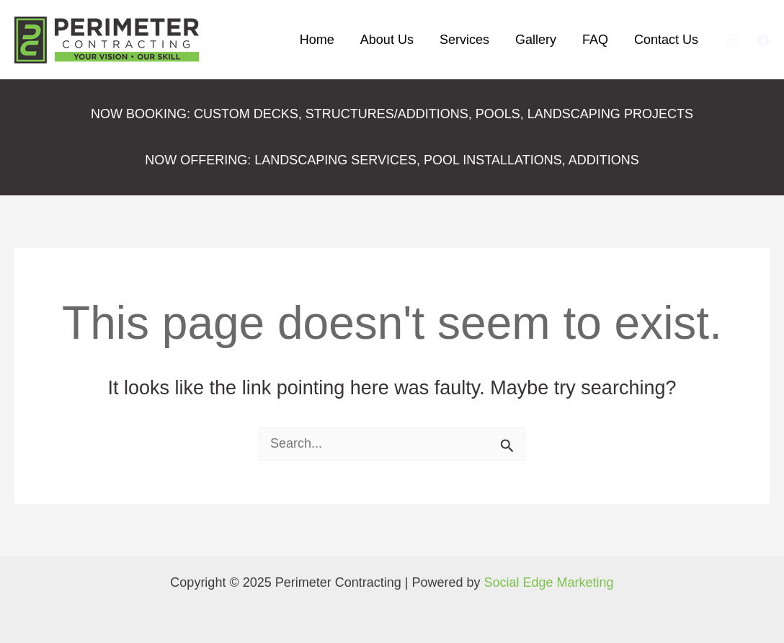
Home (317, 39)
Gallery (535, 39)
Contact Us (666, 39)
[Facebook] (763, 40)
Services (464, 39)
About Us (387, 39)
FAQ (595, 39)
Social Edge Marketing (549, 582)
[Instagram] (732, 40)
